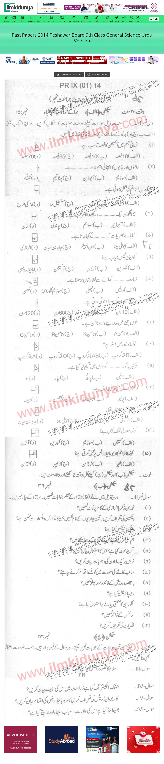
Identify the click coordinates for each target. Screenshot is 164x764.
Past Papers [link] (74, 19)
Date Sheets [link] (86, 19)
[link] (48, 8)
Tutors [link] (124, 19)
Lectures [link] (51, 19)
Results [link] (96, 19)
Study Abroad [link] (107, 19)
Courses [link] (31, 19)
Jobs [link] (117, 19)
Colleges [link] (22, 19)
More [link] (131, 19)
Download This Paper (69, 74)
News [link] (14, 19)
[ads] (20, 739)
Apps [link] (138, 19)
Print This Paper (97, 74)
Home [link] (6, 19)
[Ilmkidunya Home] (18, 7)
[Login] (156, 19)
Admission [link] (41, 19)
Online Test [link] (62, 19)
